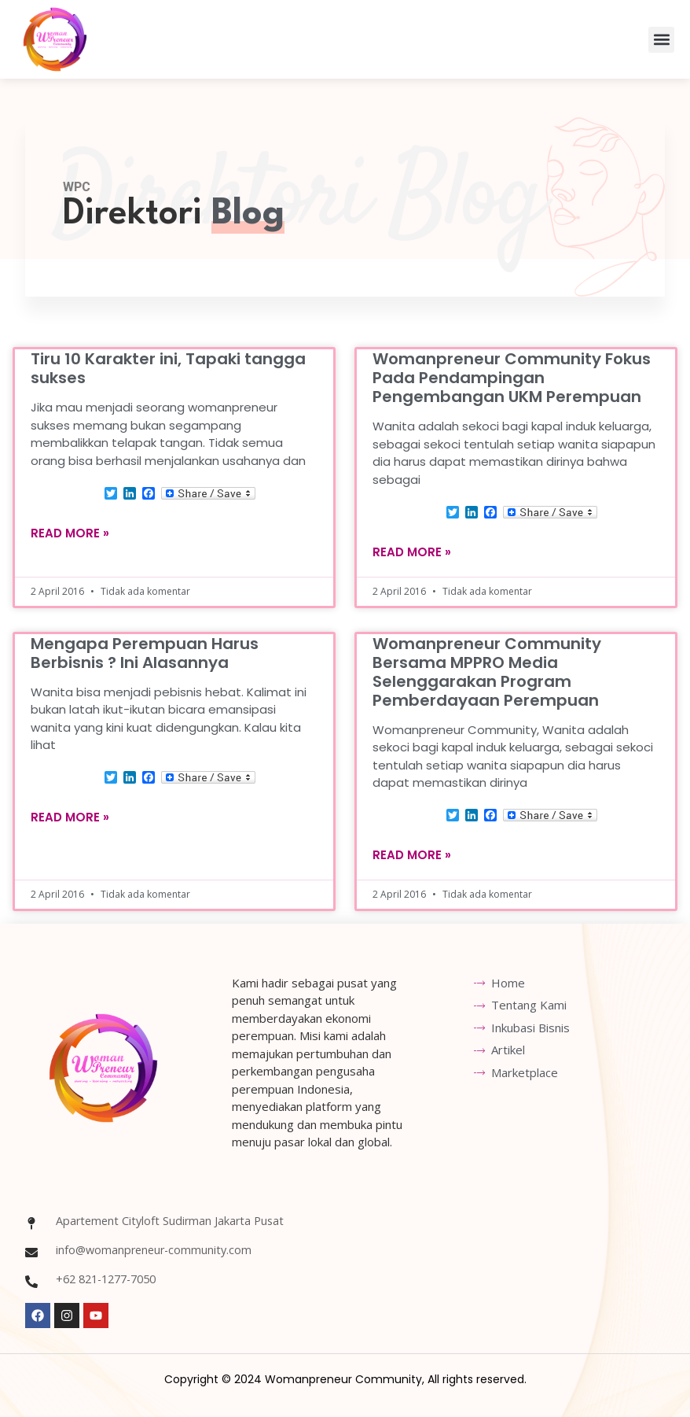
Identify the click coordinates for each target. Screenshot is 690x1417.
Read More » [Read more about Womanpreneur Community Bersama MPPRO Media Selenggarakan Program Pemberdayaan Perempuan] (412, 855)
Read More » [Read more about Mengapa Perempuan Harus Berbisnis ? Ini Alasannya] (70, 817)
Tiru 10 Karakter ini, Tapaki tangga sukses (168, 368)
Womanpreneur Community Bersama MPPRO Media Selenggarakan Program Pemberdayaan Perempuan (487, 671)
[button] (661, 40)
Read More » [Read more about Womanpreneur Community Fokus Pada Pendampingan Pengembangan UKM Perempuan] (412, 551)
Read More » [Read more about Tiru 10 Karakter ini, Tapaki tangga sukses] (70, 532)
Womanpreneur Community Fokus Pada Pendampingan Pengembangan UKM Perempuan (512, 378)
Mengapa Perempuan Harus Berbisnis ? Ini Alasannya (145, 652)
